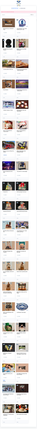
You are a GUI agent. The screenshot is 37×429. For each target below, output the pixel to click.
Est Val (5, 32)
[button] (8, 27)
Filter (32, 14)
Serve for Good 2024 (7, 2)
